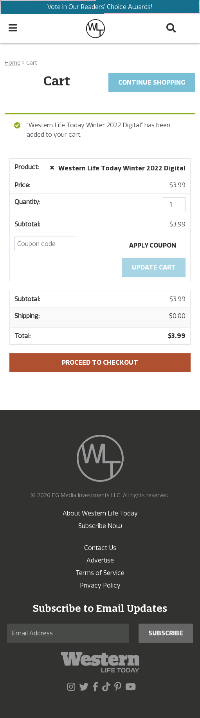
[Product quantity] (174, 204)
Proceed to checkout (100, 362)
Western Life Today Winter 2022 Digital (122, 168)
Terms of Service (100, 573)
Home (12, 63)
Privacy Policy (100, 585)
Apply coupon (152, 245)
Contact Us (100, 548)
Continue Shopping (152, 82)
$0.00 (177, 316)
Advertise (100, 560)
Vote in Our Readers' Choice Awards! (100, 7)
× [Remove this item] (52, 167)
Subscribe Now (100, 526)
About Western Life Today (100, 513)
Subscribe (165, 633)
